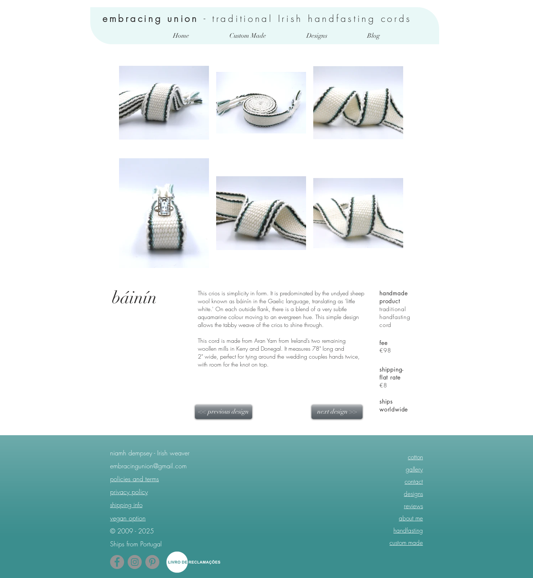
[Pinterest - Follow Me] (152, 562)
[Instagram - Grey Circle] (135, 562)
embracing (134, 19)
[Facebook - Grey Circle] (117, 562)
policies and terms (134, 478)
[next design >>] (337, 412)
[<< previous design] (223, 412)
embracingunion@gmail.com (148, 465)
